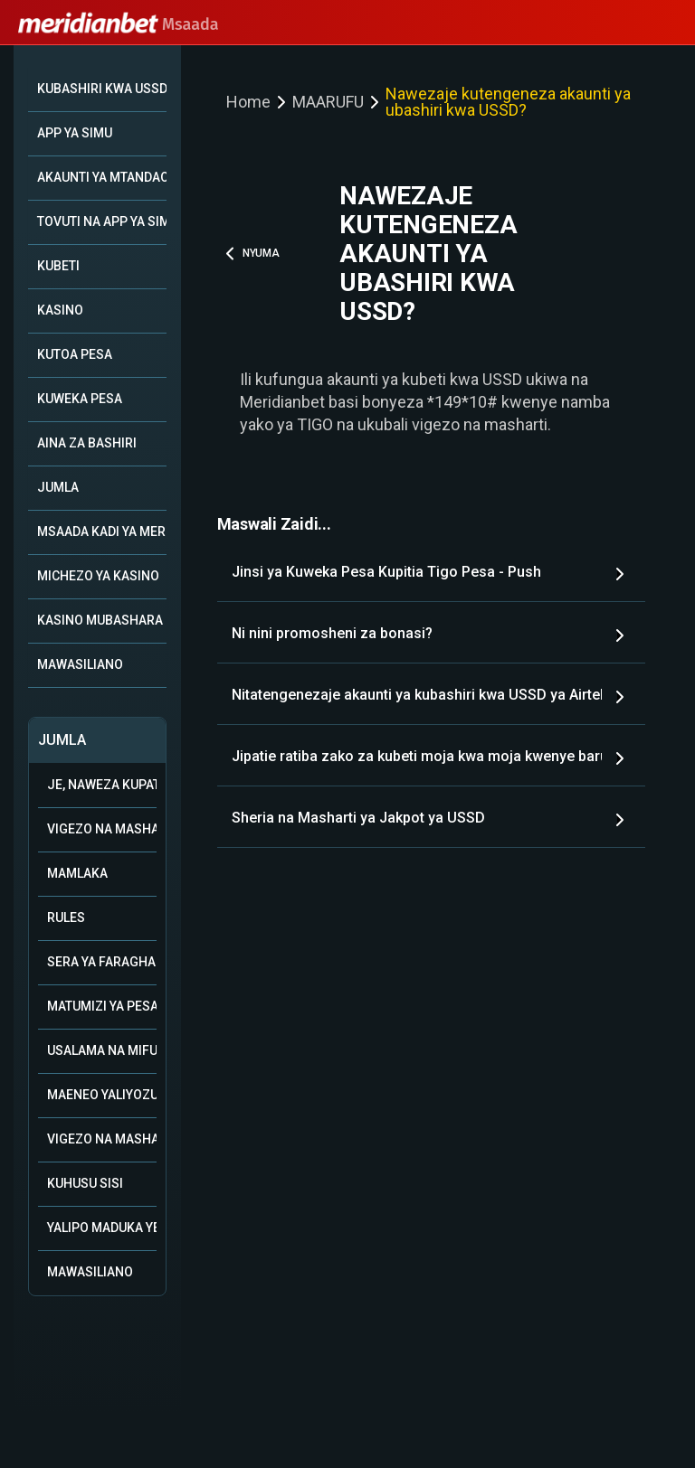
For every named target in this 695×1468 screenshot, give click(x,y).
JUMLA (58, 487)
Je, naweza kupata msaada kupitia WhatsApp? (102, 784)
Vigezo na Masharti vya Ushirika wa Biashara (102, 829)
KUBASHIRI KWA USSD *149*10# (102, 88)
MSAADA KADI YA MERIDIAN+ (102, 531)
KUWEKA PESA (79, 398)
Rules (66, 917)
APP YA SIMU (74, 133)
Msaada (118, 24)
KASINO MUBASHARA (100, 620)
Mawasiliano (90, 1272)
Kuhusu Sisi (85, 1183)
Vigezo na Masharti (102, 1139)
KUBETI (58, 266)
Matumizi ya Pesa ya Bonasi (102, 1006)
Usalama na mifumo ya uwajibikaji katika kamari (102, 1050)
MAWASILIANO (80, 664)
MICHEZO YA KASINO (98, 576)
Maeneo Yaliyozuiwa (102, 1094)
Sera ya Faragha (101, 962)
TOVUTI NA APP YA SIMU (102, 221)
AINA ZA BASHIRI (87, 443)
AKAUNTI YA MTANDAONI (102, 177)
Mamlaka (77, 873)
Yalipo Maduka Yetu (102, 1227)
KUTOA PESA (74, 354)
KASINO (60, 310)
